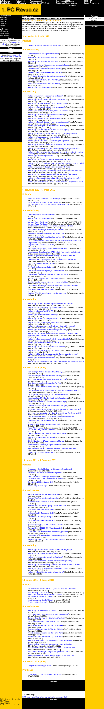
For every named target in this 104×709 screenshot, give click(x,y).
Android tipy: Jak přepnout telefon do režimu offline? (46, 126)
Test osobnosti (36, 1)
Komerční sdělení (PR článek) (55, 18)
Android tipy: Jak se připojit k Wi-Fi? (40, 311)
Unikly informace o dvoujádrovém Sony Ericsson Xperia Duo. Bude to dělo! (54, 413)
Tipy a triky (4, 30)
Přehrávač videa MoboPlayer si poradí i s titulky (44, 445)
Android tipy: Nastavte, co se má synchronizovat (45, 118)
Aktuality (3, 18)
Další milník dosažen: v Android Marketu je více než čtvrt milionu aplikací (53, 391)
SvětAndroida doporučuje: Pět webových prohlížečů (46, 230)
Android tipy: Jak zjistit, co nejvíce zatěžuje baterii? (46, 115)
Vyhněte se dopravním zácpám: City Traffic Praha (45, 633)
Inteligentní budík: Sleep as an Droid (40, 289)
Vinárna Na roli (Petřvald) (39, 3)
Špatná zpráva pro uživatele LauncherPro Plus (44, 383)
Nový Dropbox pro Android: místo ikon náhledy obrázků (47, 379)
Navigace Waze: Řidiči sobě (38, 222)
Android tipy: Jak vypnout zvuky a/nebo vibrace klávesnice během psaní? (54, 565)
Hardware (3, 24)
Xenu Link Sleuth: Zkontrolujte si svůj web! (43, 476)
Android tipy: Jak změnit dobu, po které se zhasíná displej (48, 122)
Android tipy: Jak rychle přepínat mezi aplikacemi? (45, 96)
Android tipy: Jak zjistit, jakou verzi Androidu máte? (46, 307)
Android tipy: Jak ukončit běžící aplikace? (42, 553)
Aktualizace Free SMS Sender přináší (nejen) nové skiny (48, 398)
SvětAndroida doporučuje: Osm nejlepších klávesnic (46, 76)
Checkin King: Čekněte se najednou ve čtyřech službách (48, 274)
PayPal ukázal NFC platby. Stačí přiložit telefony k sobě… (48, 248)
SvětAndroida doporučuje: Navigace (40, 517)
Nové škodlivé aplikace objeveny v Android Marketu (46, 271)
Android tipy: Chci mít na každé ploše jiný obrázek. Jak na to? (49, 159)
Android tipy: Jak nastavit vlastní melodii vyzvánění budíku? (49, 339)
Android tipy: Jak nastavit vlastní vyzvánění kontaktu (46, 346)
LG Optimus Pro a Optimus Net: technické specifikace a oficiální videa (52, 259)
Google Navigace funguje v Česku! (40, 666)
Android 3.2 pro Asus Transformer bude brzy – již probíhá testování (51, 256)
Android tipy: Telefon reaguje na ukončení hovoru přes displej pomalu (52, 133)
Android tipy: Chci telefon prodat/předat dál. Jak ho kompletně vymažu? (53, 354)
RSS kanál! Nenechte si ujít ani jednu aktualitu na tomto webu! (44, 697)
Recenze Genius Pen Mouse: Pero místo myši (44, 199)
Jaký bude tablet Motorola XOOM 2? (41, 245)
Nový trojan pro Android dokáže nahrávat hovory (45, 372)
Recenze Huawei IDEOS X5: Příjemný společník (45, 524)
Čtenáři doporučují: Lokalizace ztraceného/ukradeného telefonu (50, 226)
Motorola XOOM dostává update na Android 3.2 (44, 424)
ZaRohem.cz (5, 1)
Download (4, 32)
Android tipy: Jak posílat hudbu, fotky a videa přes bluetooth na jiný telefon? (54, 178)
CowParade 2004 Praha (65, 1)
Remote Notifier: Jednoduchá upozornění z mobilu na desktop (50, 640)
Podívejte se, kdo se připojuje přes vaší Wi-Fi (44, 45)
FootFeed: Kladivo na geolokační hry (41, 263)
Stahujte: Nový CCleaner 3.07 (38, 593)
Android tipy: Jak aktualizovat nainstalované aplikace (46, 100)
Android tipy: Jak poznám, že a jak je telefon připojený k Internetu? (51, 326)
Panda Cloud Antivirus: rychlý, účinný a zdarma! (45, 594)
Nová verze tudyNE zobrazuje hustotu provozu (44, 376)
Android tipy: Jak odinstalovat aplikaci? (41, 358)
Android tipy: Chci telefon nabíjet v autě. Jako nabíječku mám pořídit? (52, 174)
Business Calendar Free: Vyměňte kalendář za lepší (46, 539)
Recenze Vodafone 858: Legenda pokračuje (43, 494)
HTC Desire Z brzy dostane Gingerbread (42, 430)
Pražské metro (21, 1)
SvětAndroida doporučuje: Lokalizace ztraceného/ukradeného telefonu (53, 286)
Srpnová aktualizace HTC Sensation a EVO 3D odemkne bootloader (52, 448)
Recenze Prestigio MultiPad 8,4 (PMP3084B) (44, 80)
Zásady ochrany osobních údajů (9, 705)
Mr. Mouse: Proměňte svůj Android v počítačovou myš (47, 402)
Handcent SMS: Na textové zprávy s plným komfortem (47, 293)
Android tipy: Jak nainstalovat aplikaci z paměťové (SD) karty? (50, 550)
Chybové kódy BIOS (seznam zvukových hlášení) (45, 478)
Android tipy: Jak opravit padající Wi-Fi (41, 156)
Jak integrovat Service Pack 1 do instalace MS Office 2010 (48, 204)
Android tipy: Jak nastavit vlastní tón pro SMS (44, 343)
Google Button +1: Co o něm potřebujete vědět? (45, 674)
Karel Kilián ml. (5, 703)
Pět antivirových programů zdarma (40, 596)
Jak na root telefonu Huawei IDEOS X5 (41, 521)
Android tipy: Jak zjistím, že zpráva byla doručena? (46, 572)
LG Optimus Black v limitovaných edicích (42, 420)
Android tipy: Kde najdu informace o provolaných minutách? (49, 144)
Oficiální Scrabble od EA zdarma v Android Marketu (46, 441)
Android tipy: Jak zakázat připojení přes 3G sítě (44, 318)
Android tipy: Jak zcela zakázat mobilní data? (44, 322)
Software (3, 20)
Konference (4, 34)
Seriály (2, 26)
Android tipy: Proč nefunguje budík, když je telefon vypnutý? (49, 130)
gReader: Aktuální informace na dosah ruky (43, 57)
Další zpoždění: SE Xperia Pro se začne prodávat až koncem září (51, 417)
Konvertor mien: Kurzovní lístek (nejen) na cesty (45, 69)
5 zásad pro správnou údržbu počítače (41, 20)
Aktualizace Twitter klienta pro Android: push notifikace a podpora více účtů (54, 409)
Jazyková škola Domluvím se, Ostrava (11, 56)
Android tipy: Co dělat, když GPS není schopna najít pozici (48, 141)
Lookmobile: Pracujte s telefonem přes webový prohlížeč (48, 532)
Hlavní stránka (5, 16)
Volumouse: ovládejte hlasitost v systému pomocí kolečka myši (50, 469)
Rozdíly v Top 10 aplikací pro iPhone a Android (44, 278)
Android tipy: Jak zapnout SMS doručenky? (43, 610)
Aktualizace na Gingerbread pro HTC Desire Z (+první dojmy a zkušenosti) (54, 252)
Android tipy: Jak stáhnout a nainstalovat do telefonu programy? (50, 561)
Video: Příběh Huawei (35, 428)
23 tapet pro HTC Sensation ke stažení (41, 452)
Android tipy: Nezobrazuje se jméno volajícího (44, 137)
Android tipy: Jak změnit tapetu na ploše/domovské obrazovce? (50, 304)
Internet (3, 22)
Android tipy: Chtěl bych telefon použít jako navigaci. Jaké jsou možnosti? (54, 148)
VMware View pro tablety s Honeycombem (43, 387)
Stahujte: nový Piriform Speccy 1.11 (40, 482)
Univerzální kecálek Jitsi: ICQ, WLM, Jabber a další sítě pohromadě (52, 589)
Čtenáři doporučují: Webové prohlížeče (41, 215)
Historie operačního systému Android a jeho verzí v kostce (48, 65)
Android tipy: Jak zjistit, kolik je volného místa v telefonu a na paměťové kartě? (55, 182)
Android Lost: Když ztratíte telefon (40, 87)
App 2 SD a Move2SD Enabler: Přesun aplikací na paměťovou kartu (52, 648)
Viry (1, 28)
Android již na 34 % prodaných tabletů (41, 437)
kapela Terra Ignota (91, 3)
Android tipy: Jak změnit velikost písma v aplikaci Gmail (47, 103)
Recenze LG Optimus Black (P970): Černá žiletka (45, 625)
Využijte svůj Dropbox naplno (38, 486)
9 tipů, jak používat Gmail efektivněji (40, 600)
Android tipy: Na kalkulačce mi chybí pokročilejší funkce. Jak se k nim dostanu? (56, 361)
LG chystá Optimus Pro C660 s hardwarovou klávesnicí (47, 434)
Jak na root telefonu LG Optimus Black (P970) (44, 622)
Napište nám (4, 36)
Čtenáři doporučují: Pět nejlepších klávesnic (43, 54)
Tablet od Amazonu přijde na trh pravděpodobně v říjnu (47, 405)
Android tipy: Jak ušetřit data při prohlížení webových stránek (49, 167)
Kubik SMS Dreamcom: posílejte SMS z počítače (45, 473)
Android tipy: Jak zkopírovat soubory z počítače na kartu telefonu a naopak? (55, 171)
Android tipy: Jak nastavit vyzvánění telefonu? (44, 350)
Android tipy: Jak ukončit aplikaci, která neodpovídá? (46, 107)
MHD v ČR (88, 1)
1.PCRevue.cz (21, 3)
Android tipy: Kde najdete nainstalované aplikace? (45, 557)
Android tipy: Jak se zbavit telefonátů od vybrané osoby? (48, 330)
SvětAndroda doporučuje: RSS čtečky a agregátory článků (48, 614)
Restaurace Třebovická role (66, 3)
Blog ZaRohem (6, 3)
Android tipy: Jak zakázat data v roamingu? (43, 315)
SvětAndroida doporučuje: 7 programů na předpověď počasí (49, 652)
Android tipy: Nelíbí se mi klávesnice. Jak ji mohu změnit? (48, 568)
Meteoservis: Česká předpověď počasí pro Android (46, 233)
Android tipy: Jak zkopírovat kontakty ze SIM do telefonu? (48, 111)
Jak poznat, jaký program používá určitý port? (44, 202)
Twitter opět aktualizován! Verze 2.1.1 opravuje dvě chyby (48, 394)
